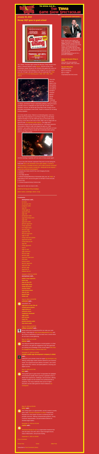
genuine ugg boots (27, 223)
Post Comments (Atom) (31, 447)
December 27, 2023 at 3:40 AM (30, 352)
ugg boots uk (25, 269)
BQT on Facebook (66, 70)
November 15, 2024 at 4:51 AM (30, 423)
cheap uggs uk (26, 210)
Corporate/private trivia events (69, 74)
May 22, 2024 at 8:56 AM (28, 406)
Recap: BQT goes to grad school (32, 20)
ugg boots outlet (26, 221)
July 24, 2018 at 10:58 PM (29, 326)
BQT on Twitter (65, 72)
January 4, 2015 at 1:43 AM (29, 274)
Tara (23, 371)
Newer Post (21, 443)
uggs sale (24, 213)
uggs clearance (26, 251)
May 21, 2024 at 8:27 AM (28, 369)
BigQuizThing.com (66, 68)
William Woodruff (27, 328)
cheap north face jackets (28, 237)
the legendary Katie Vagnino (33, 122)
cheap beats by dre (27, 241)
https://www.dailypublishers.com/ (44, 332)
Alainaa (24, 341)
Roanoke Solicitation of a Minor (37, 412)
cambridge (29, 191)
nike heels (24, 259)
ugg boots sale (26, 212)
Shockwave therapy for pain (29, 429)
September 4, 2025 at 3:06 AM (30, 436)
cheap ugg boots (26, 225)
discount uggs (26, 229)
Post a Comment (22, 439)
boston (23, 191)
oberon (34, 191)
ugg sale (24, 208)
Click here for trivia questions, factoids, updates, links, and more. (70, 62)
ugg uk (24, 247)
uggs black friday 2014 (28, 217)
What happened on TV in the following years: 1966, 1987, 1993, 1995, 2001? (36, 73)
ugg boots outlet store (28, 257)
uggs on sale (25, 235)
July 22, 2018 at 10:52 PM (29, 299)
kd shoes (24, 202)
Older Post (54, 443)
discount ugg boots (27, 233)
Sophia (24, 425)
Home (37, 443)
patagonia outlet (26, 206)
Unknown (25, 301)
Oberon (38, 66)
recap (38, 191)
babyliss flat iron (26, 271)
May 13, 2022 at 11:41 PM (29, 339)
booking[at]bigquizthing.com (68, 53)
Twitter (51, 176)
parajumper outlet (26, 215)
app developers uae (50, 358)
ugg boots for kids (27, 239)
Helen (23, 408)
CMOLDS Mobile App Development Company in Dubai (38, 354)
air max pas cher (26, 204)
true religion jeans (27, 227)
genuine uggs (25, 255)
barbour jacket (26, 261)
